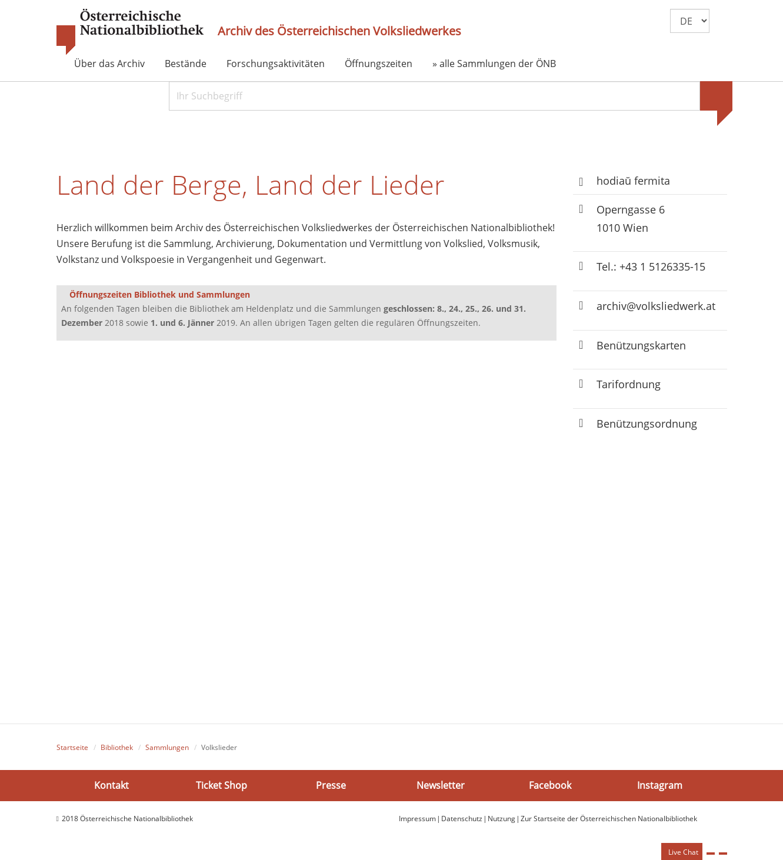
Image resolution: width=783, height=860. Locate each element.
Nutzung (501, 819)
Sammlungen (167, 747)
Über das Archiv (109, 63)
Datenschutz (461, 819)
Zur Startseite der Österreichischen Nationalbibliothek (609, 819)
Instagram (659, 784)
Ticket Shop (221, 784)
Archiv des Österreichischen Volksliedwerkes (339, 31)
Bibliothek (117, 747)
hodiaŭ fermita (633, 181)
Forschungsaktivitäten (275, 63)
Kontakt (111, 784)
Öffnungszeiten (378, 63)
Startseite (72, 747)
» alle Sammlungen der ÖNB (494, 63)
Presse (331, 784)
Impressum (417, 819)
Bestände (185, 63)
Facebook (550, 784)
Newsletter (441, 784)
